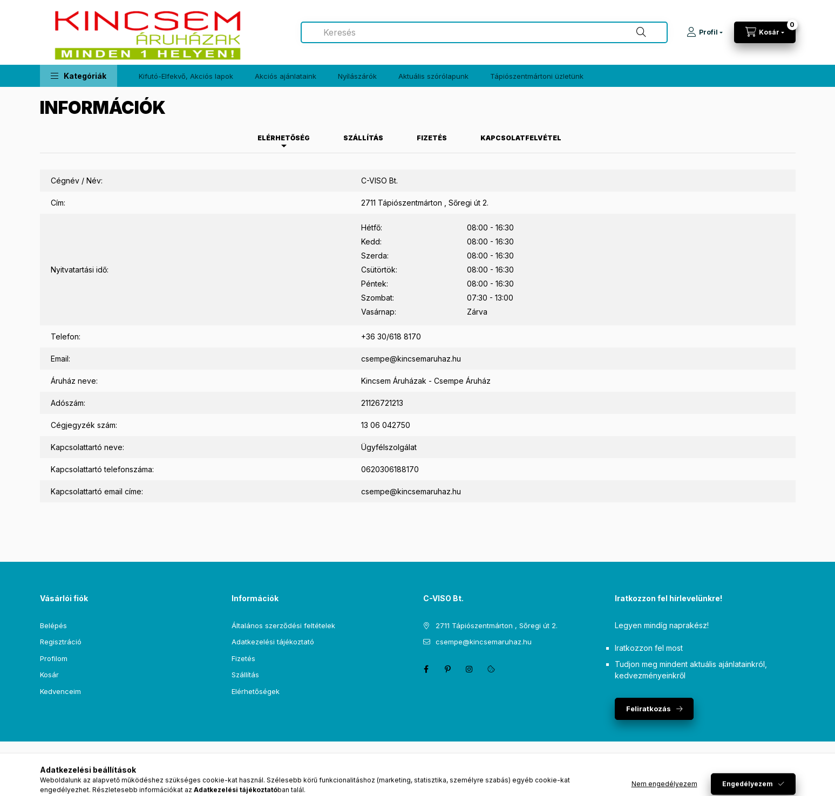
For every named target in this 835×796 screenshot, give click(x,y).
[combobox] (484, 32)
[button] (78, 76)
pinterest (448, 669)
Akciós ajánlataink (285, 76)
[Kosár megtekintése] (765, 32)
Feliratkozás (648, 708)
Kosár (49, 674)
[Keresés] (641, 32)
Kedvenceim (60, 691)
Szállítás (245, 674)
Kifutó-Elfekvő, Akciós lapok (186, 76)
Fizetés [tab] (432, 138)
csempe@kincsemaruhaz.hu (411, 358)
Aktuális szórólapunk (433, 76)
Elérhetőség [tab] (283, 138)
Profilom (53, 658)
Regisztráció (61, 641)
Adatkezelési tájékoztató (273, 641)
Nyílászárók (357, 76)
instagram (469, 669)
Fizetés (243, 658)
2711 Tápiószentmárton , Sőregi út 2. (497, 625)
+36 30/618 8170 (391, 336)
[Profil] (704, 32)
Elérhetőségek (256, 691)
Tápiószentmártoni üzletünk (536, 76)
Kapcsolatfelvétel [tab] (520, 138)
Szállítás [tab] (363, 138)
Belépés (53, 625)
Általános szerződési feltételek (283, 625)
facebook (426, 669)
